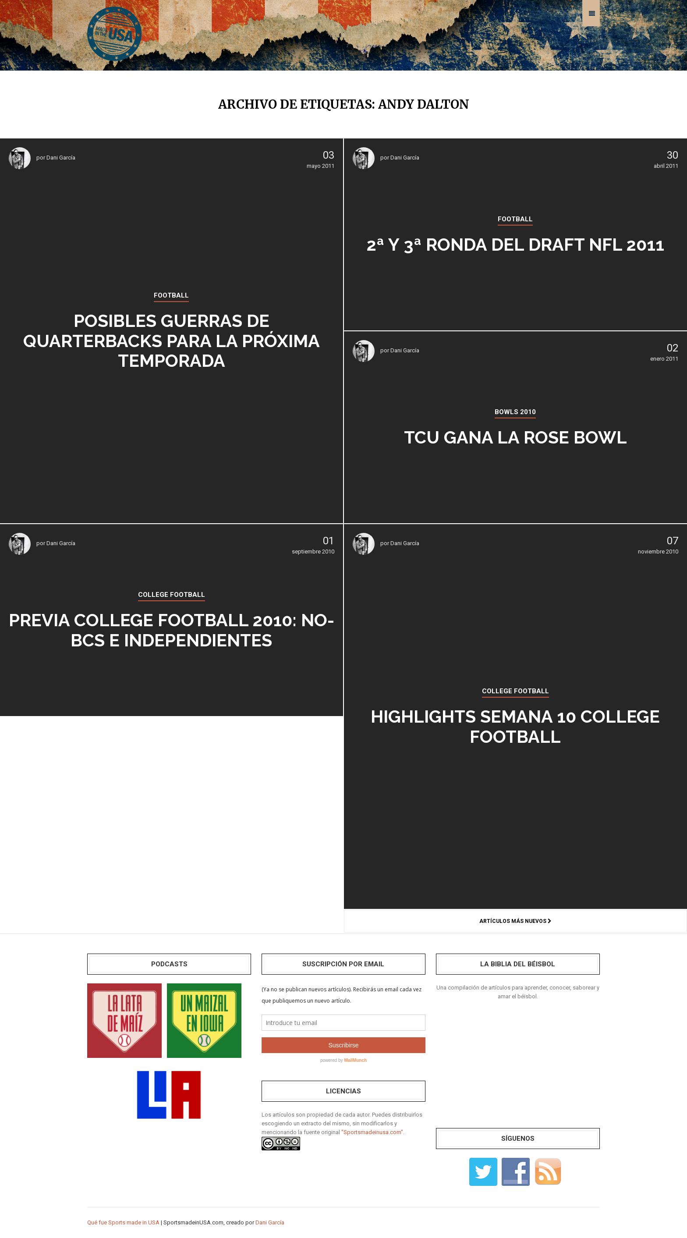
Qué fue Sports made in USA (123, 1222)
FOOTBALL (171, 296)
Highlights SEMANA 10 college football (515, 726)
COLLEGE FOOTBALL (515, 691)
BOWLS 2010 (515, 412)
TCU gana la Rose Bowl (515, 437)
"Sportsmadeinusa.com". (372, 1132)
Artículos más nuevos (515, 921)
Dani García (60, 157)
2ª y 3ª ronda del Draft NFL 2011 (515, 244)
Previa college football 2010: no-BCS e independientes (171, 630)
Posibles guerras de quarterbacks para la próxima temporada (171, 340)
